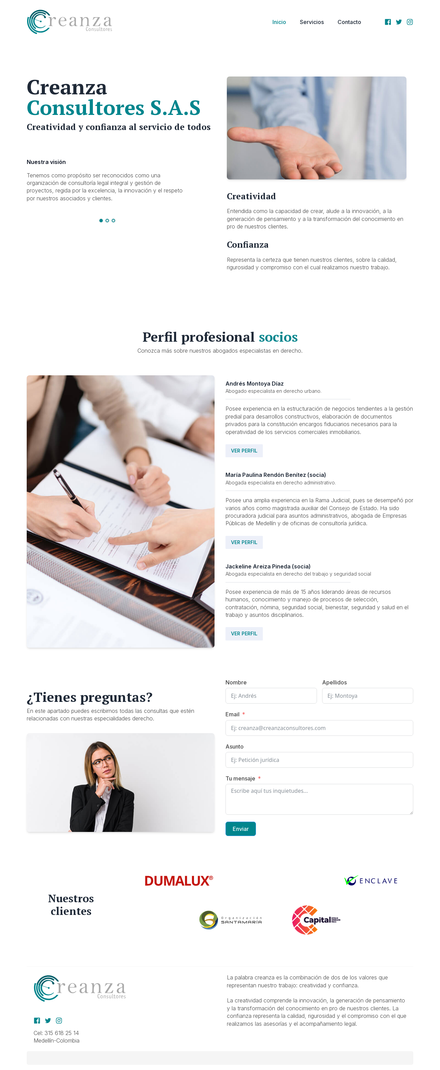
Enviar (241, 828)
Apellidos (334, 682)
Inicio (279, 22)
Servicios (312, 22)
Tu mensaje (240, 778)
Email (232, 714)
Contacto (349, 22)
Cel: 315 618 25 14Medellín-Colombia (57, 1037)
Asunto (234, 746)
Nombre (236, 682)
